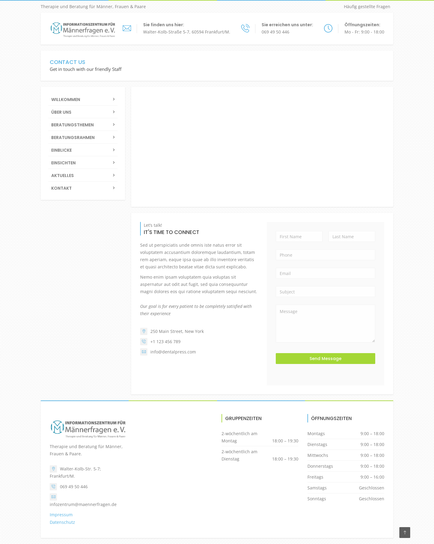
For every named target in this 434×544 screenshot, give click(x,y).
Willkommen (65, 99)
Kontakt (61, 188)
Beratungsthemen (72, 125)
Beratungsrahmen (73, 137)
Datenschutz (62, 522)
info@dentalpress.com (173, 352)
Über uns (61, 112)
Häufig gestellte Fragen (367, 6)
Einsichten (63, 163)
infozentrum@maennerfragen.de (83, 504)
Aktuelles (62, 175)
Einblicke (61, 150)
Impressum (61, 514)
